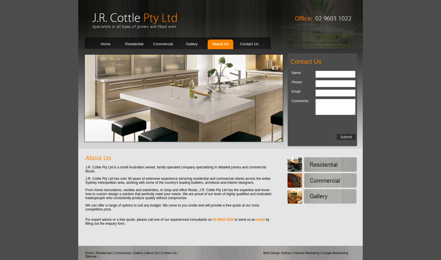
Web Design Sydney (277, 253)
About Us (220, 44)
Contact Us (249, 44)
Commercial (163, 44)
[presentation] (324, 124)
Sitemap (90, 256)
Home (106, 44)
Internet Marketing (306, 253)
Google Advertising (335, 253)
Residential (134, 44)
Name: (297, 73)
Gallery (191, 44)
